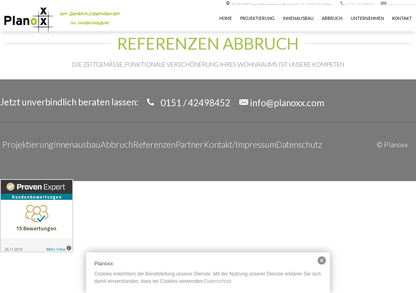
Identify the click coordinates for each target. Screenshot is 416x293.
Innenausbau (76, 144)
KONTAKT (402, 18)
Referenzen (154, 144)
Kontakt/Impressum (240, 144)
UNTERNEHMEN (367, 18)
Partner (190, 144)
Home (225, 18)
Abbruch (332, 18)
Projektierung (257, 18)
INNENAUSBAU (298, 18)
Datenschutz (299, 144)
